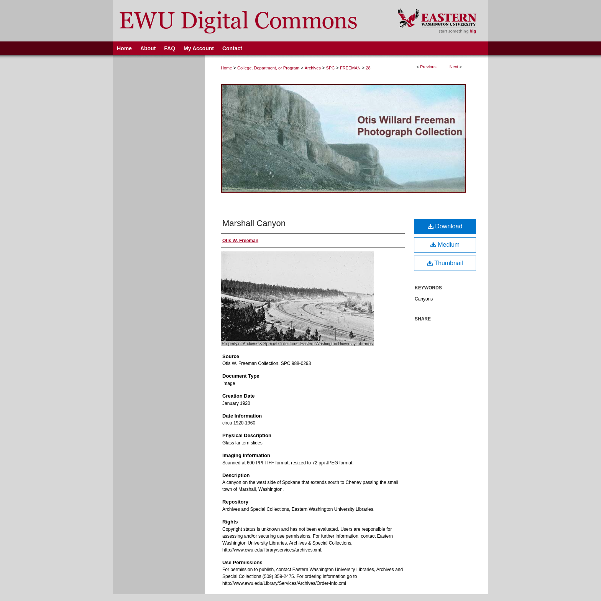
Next (454, 66)
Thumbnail (445, 263)
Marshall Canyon (254, 223)
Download (445, 226)
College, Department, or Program (268, 68)
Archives (313, 68)
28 (368, 68)
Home (226, 68)
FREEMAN (350, 68)
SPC (330, 68)
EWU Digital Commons (250, 20)
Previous (428, 66)
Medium (445, 244)
